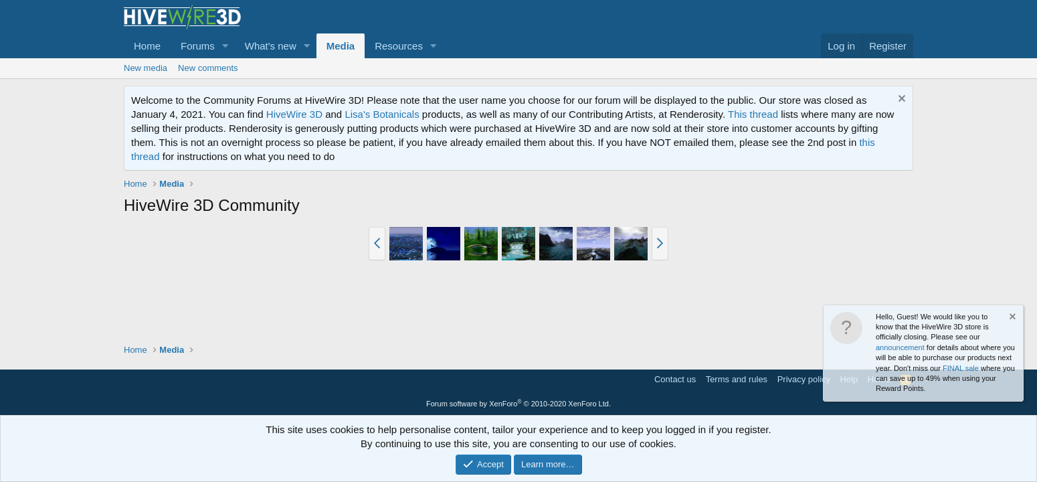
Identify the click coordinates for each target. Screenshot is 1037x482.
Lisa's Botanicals (382, 114)
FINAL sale (961, 368)
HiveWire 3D (294, 114)
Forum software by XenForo (518, 404)
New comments (208, 68)
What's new (270, 46)
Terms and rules (736, 379)
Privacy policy (803, 379)
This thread (753, 114)
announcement (900, 347)
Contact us (675, 379)
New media (145, 68)
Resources (399, 46)
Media (340, 46)
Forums (198, 46)
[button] (225, 45)
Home (147, 46)
